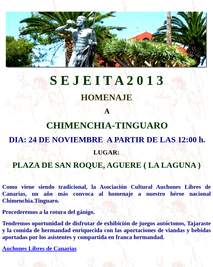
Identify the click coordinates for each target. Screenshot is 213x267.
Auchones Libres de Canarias (39, 248)
